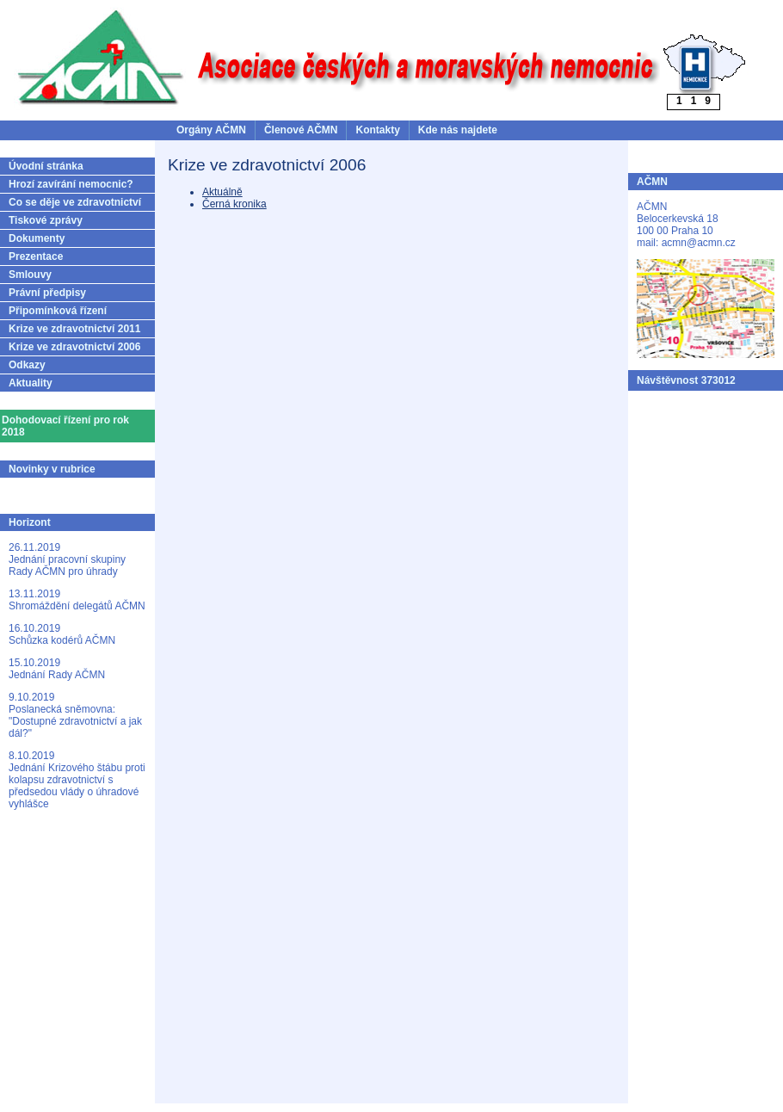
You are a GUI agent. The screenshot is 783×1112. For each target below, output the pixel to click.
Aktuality (30, 383)
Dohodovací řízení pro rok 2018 (65, 426)
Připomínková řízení (58, 311)
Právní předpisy (47, 293)
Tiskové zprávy (46, 220)
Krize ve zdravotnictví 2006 (74, 347)
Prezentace (36, 256)
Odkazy (27, 365)
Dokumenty (37, 238)
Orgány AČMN (211, 130)
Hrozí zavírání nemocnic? (71, 184)
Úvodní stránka (46, 166)
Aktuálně (222, 192)
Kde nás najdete (457, 130)
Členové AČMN (301, 130)
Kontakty (377, 130)
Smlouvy (30, 275)
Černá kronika (234, 204)
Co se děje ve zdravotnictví (75, 202)
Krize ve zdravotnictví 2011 (74, 329)
